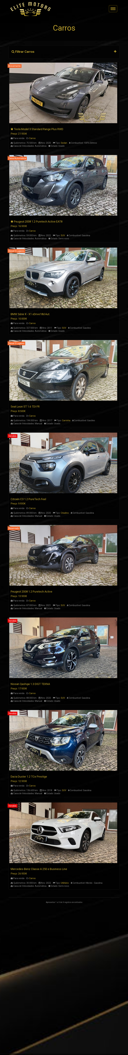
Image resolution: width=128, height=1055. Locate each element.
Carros (32, 138)
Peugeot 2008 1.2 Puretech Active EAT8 (38, 221)
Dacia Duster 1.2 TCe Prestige (29, 776)
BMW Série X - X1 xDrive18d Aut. (30, 314)
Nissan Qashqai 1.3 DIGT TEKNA (30, 684)
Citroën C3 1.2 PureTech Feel (28, 499)
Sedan (64, 143)
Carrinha (66, 420)
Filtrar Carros (23, 51)
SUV (63, 235)
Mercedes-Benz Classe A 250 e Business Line (39, 869)
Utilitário (65, 883)
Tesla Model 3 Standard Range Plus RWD (38, 129)
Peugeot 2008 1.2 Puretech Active (31, 591)
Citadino (65, 513)
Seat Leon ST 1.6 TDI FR (25, 406)
